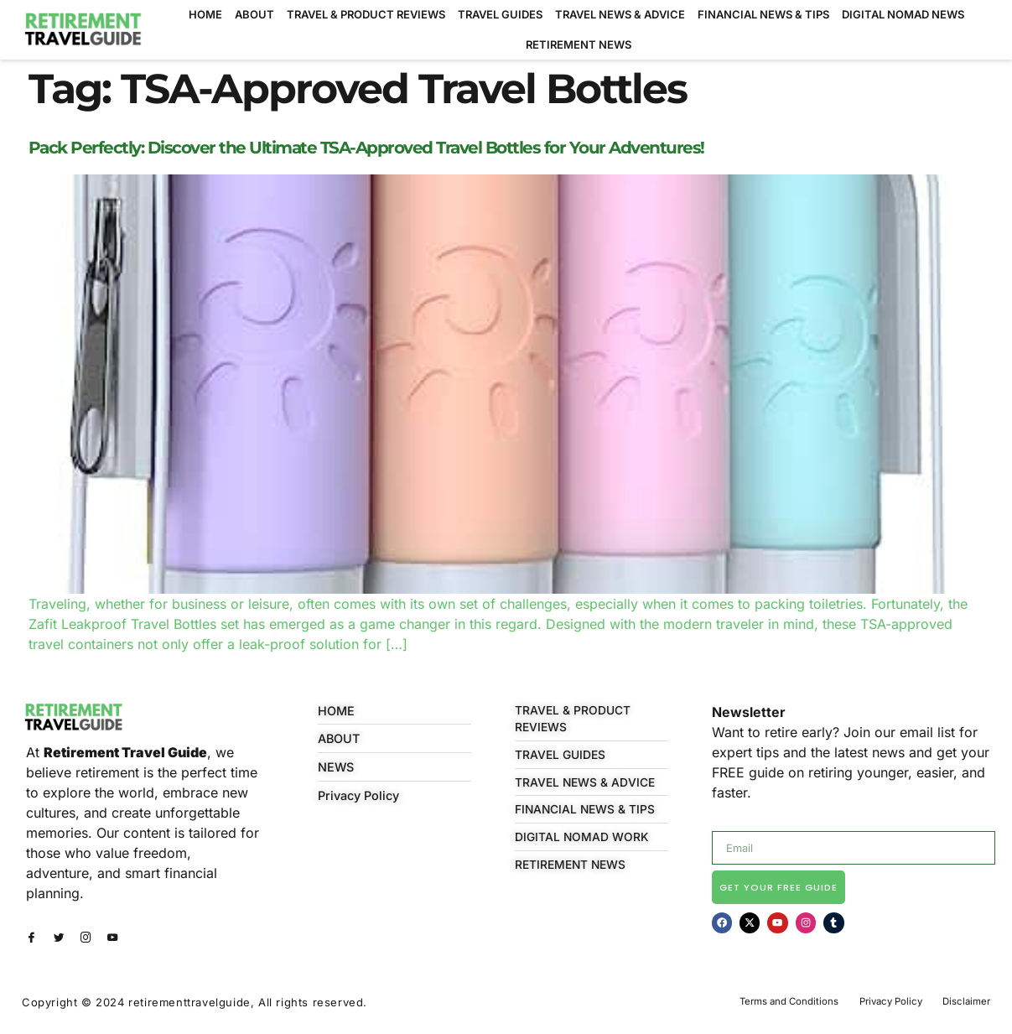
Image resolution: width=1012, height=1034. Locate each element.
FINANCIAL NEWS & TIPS (763, 14)
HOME (205, 14)
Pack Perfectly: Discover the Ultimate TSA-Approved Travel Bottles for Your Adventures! (366, 148)
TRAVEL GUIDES (500, 14)
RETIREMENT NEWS (578, 44)
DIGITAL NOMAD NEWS (903, 14)
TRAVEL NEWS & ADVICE (620, 14)
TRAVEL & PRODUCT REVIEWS (366, 14)
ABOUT (254, 14)
